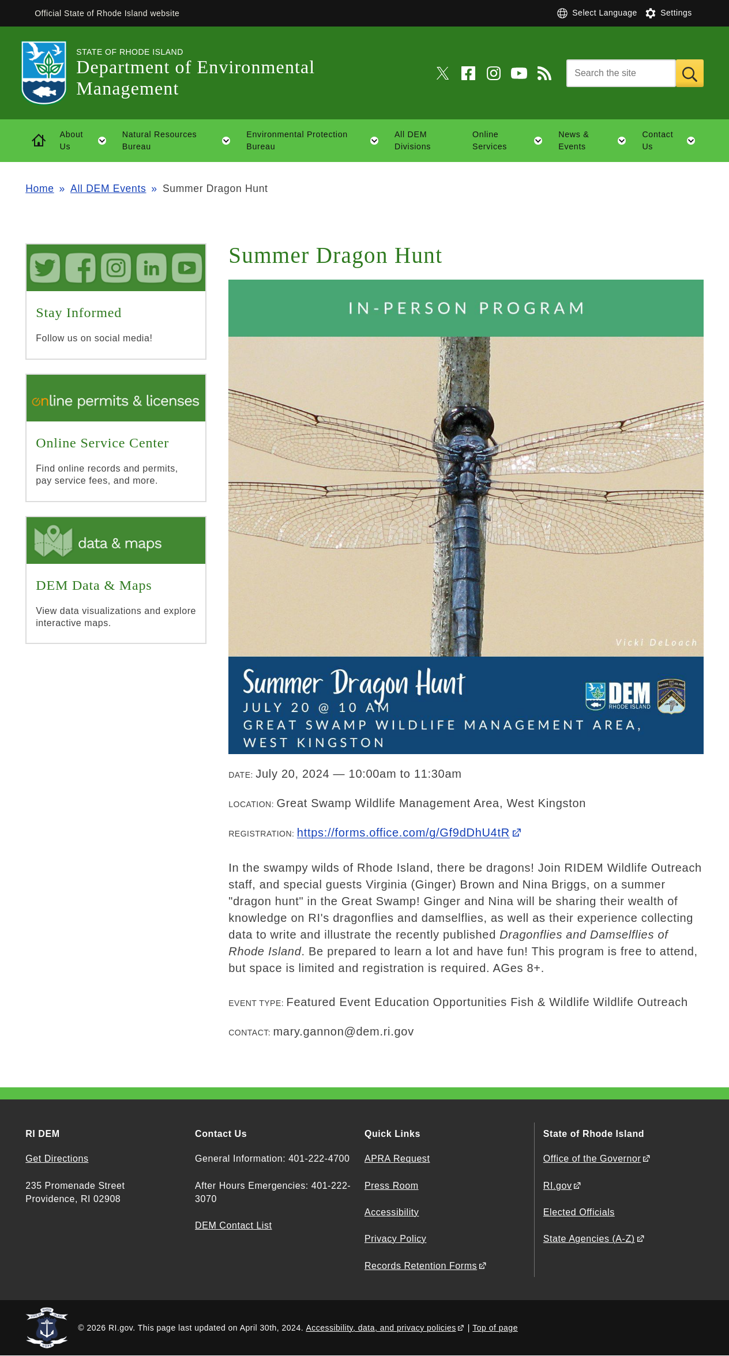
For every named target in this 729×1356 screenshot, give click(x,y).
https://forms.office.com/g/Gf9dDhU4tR (403, 832)
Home (39, 188)
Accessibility (391, 1212)
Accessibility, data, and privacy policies (381, 1327)
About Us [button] (87, 140)
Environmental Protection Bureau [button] (316, 140)
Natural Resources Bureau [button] (180, 140)
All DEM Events (108, 188)
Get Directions (56, 1158)
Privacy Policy (395, 1239)
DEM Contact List (233, 1225)
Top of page (495, 1327)
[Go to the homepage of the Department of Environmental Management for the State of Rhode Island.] (50, 73)
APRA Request (397, 1158)
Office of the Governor (592, 1158)
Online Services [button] (511, 140)
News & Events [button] (596, 140)
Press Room (391, 1186)
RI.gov (557, 1186)
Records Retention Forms (420, 1266)
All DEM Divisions (412, 140)
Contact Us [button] (672, 140)
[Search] (621, 73)
